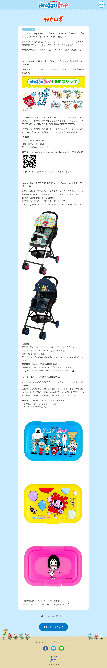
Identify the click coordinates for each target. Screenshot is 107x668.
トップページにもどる (53, 627)
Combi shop (36, 197)
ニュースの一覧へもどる (53, 616)
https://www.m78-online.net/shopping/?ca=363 (45, 604)
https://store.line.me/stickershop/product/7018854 (57, 152)
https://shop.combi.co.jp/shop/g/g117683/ (53, 370)
